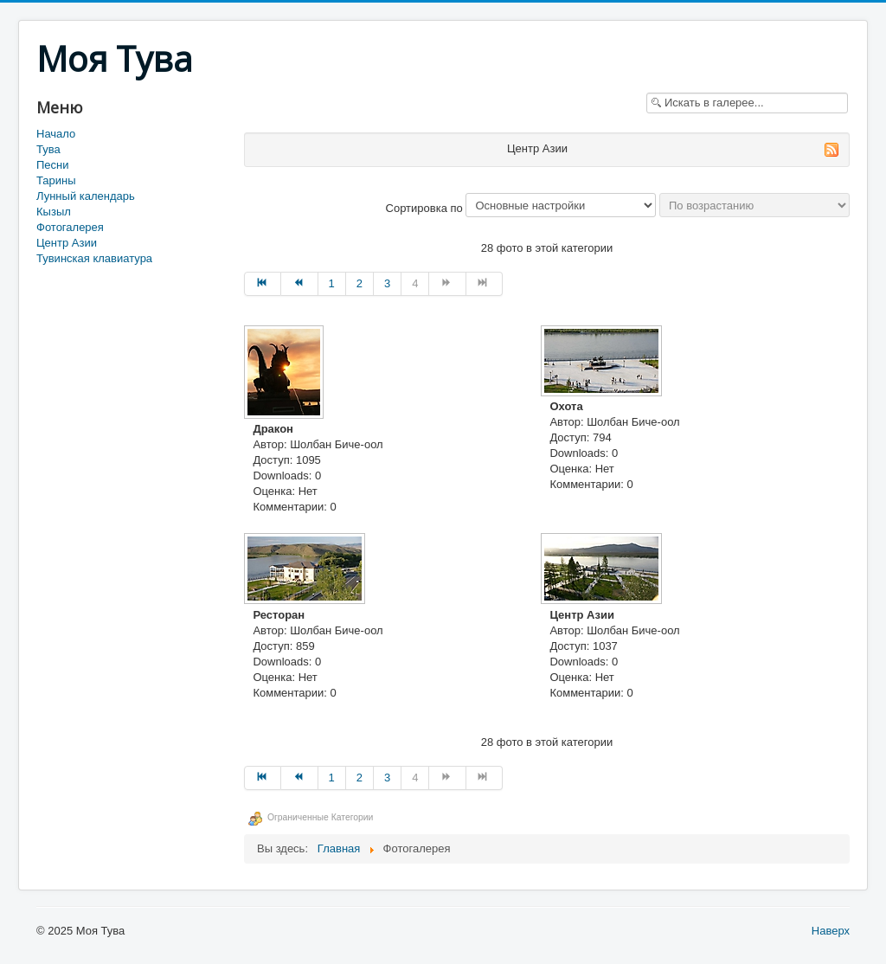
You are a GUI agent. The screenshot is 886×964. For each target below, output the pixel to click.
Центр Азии (66, 242)
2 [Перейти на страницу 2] (359, 283)
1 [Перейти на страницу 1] (332, 283)
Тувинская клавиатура (94, 258)
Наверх (831, 930)
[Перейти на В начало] (262, 284)
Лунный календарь (85, 196)
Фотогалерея (70, 227)
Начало (55, 133)
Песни (52, 164)
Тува (48, 149)
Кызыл (53, 211)
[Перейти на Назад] (299, 284)
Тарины (56, 180)
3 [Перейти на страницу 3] (387, 283)
